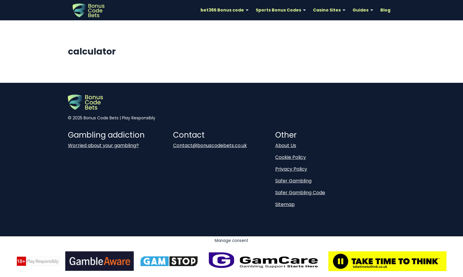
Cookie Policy (290, 157)
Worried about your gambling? (103, 145)
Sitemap (285, 204)
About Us (285, 145)
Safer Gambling (293, 180)
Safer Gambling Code (300, 192)
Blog (385, 10)
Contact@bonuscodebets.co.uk (210, 145)
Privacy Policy (291, 169)
